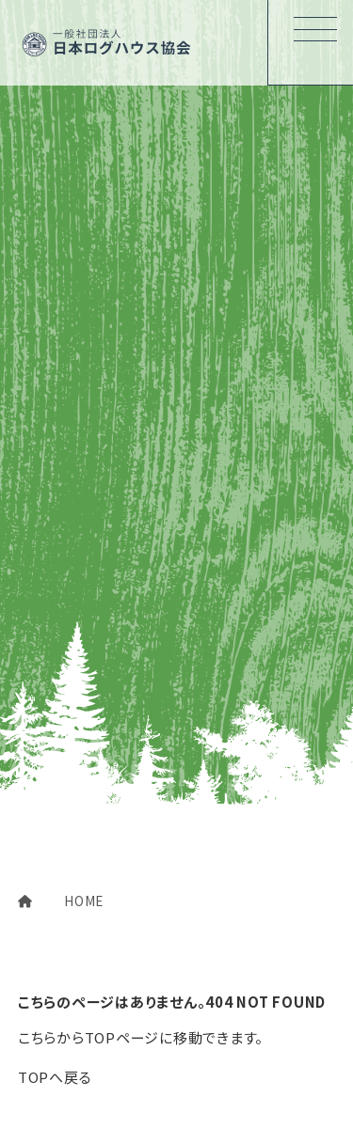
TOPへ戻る (55, 1077)
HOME (61, 900)
